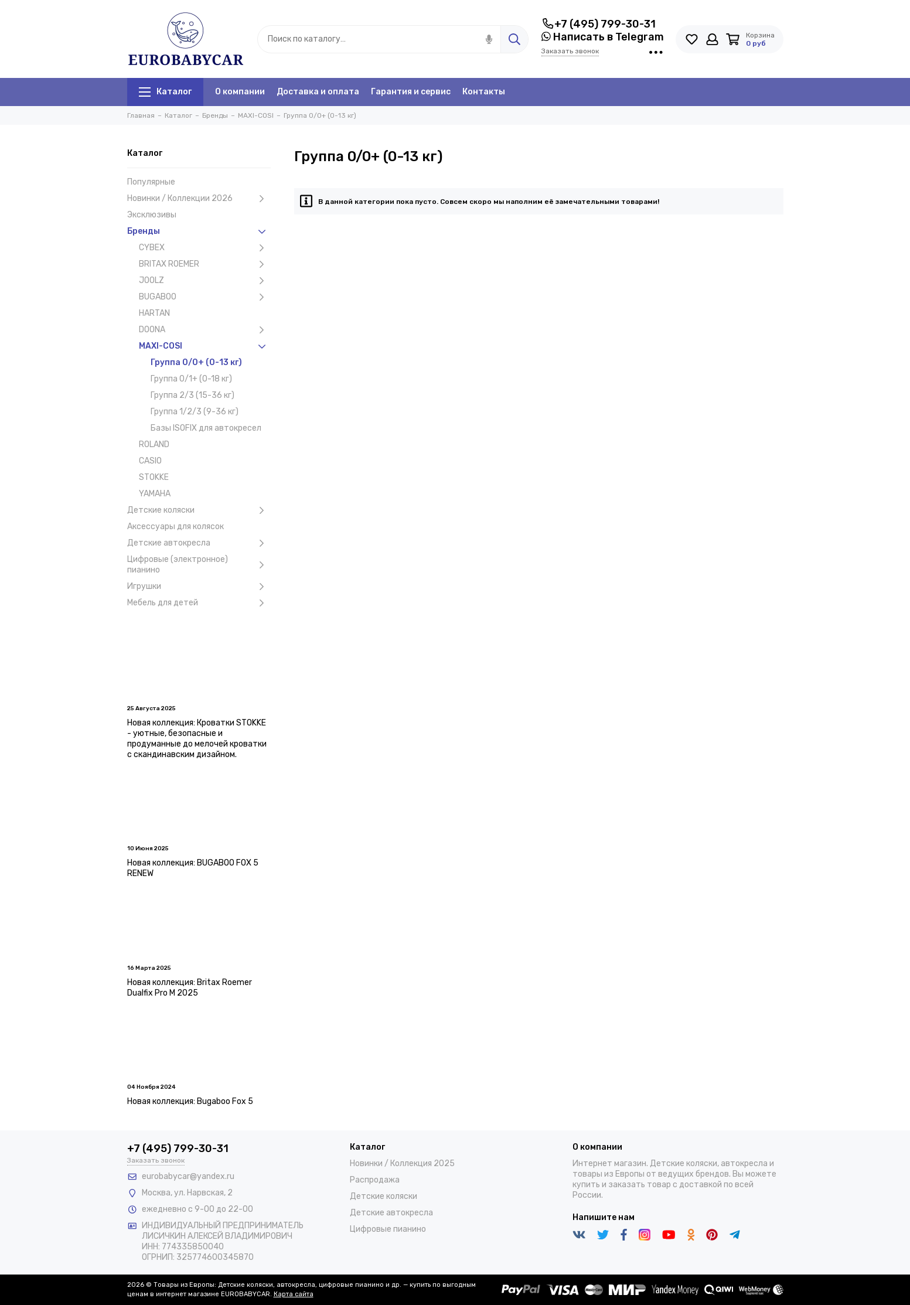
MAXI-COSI (205, 346)
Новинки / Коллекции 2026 (199, 198)
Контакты (483, 92)
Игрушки (199, 586)
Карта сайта (293, 1294)
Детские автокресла (199, 543)
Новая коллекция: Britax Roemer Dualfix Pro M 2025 (189, 987)
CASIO (150, 461)
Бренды (199, 231)
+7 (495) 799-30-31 (598, 24)
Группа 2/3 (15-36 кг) (192, 395)
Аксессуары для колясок (175, 526)
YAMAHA (155, 494)
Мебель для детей (199, 603)
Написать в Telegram (602, 36)
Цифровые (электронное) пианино (199, 564)
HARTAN (154, 313)
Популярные (151, 182)
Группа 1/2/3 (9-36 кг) (194, 412)
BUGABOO (205, 297)
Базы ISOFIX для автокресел (206, 428)
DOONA (205, 330)
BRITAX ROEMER (205, 264)
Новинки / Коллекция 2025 (402, 1163)
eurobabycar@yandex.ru (188, 1176)
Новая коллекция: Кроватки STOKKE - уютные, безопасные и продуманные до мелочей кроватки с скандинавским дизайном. (197, 738)
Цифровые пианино (388, 1229)
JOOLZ (205, 280)
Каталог (165, 92)
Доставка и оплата (318, 92)
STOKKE (154, 477)
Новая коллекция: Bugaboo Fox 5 (190, 1101)
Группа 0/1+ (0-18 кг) (191, 379)
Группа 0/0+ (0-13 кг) (196, 362)
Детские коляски (199, 510)
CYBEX (205, 248)
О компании (240, 92)
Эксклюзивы (151, 215)
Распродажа (375, 1180)
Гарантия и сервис (411, 92)
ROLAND (154, 444)
